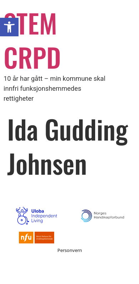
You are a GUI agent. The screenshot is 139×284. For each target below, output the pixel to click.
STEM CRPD (32, 39)
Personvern (69, 250)
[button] (9, 27)
